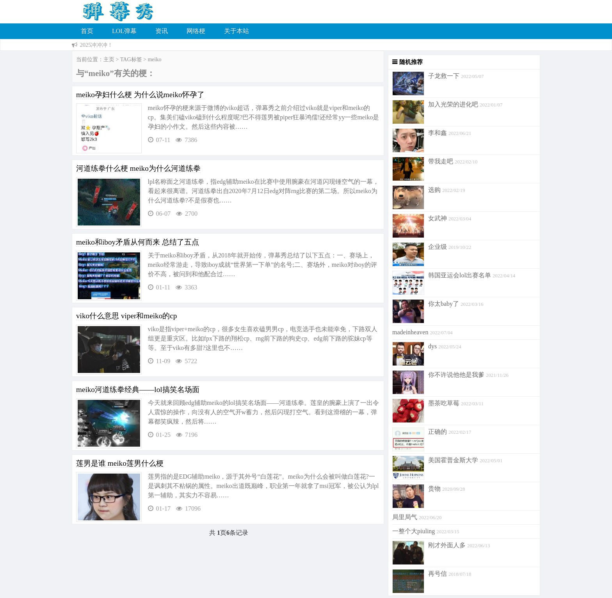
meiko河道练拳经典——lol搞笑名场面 (137, 389)
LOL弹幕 (124, 31)
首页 (87, 31)
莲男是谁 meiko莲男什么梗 (120, 463)
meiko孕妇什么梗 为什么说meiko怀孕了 (140, 94)
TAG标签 (131, 59)
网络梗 (196, 31)
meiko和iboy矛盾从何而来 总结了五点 (137, 242)
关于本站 (236, 31)
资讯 (161, 31)
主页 (108, 59)
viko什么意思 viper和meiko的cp (126, 316)
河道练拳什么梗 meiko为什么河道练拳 (138, 168)
